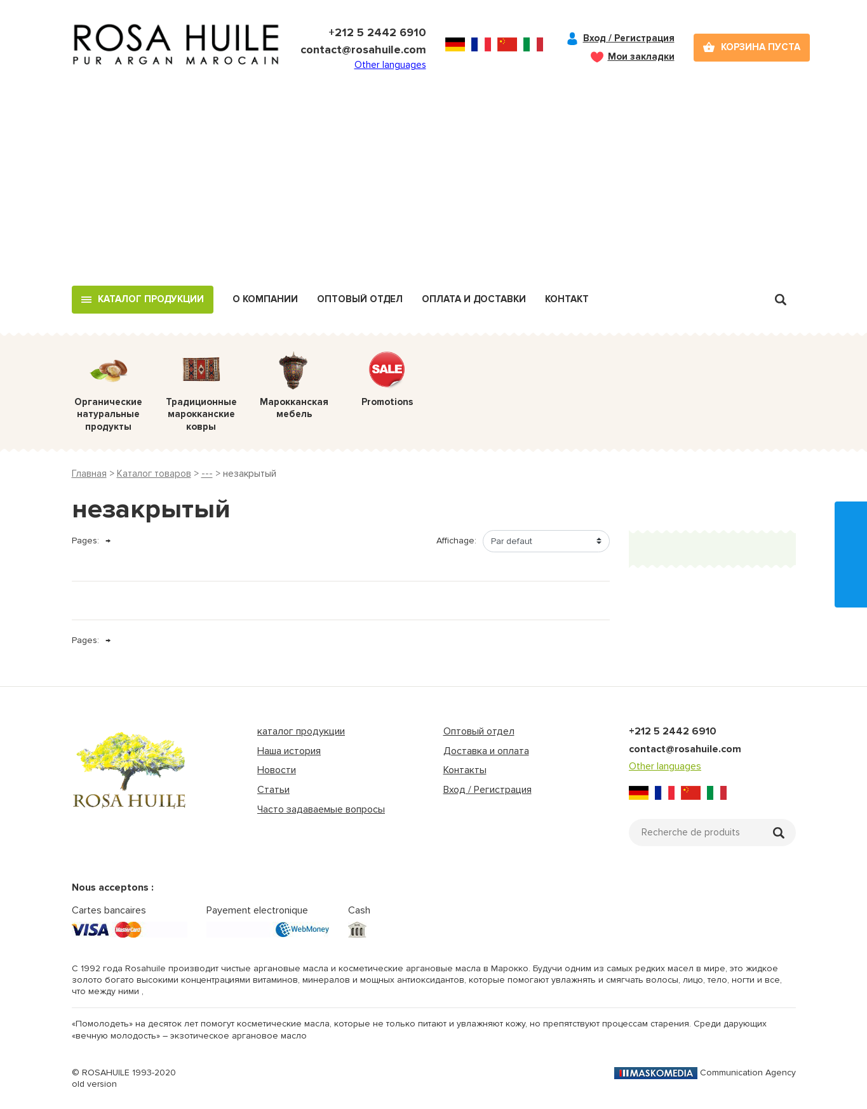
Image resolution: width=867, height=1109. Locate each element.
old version (94, 1084)
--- (207, 473)
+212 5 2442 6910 (377, 32)
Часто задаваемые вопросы (321, 809)
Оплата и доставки (474, 299)
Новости (276, 770)
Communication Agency (705, 1072)
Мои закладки (641, 56)
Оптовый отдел (360, 299)
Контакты (465, 770)
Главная (89, 473)
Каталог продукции (151, 299)
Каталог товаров (154, 473)
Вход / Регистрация (629, 38)
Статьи (273, 789)
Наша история (289, 751)
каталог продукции (301, 731)
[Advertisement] (434, 190)
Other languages (390, 64)
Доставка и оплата (486, 751)
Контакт (567, 299)
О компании (265, 299)
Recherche (780, 299)
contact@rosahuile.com (363, 49)
